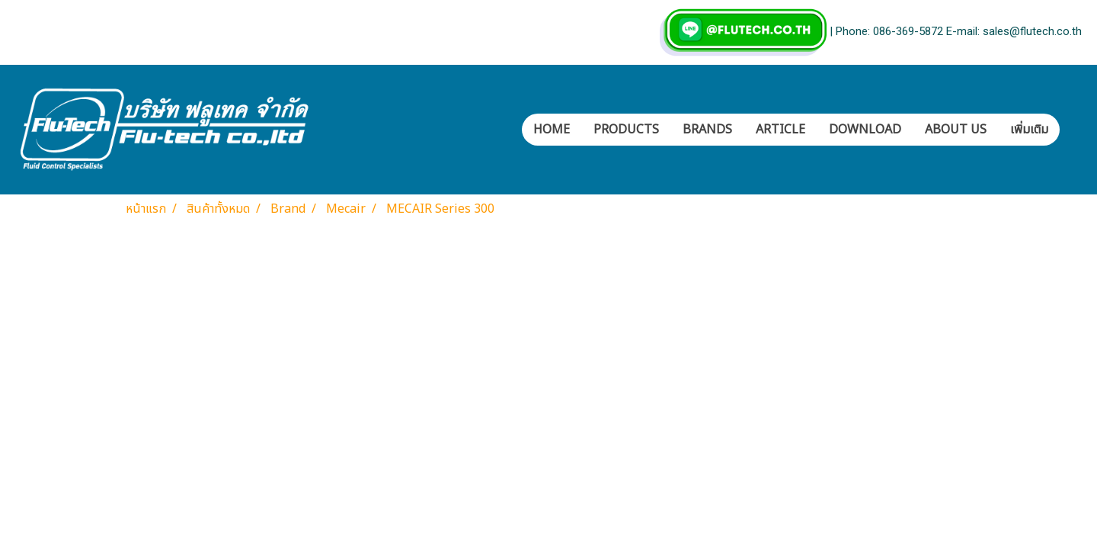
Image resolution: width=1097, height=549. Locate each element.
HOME (551, 129)
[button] (1073, 130)
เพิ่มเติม (1029, 129)
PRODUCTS (626, 129)
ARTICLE (780, 129)
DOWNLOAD (865, 129)
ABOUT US (956, 129)
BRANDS (707, 129)
